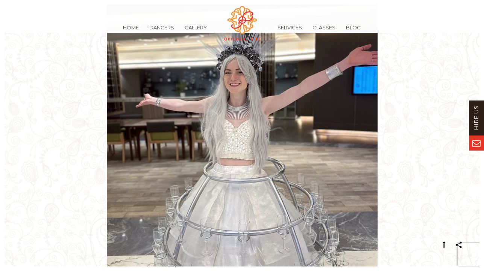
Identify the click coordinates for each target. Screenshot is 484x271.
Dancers (161, 32)
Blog (353, 32)
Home (131, 32)
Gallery (196, 32)
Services (290, 32)
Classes (324, 32)
